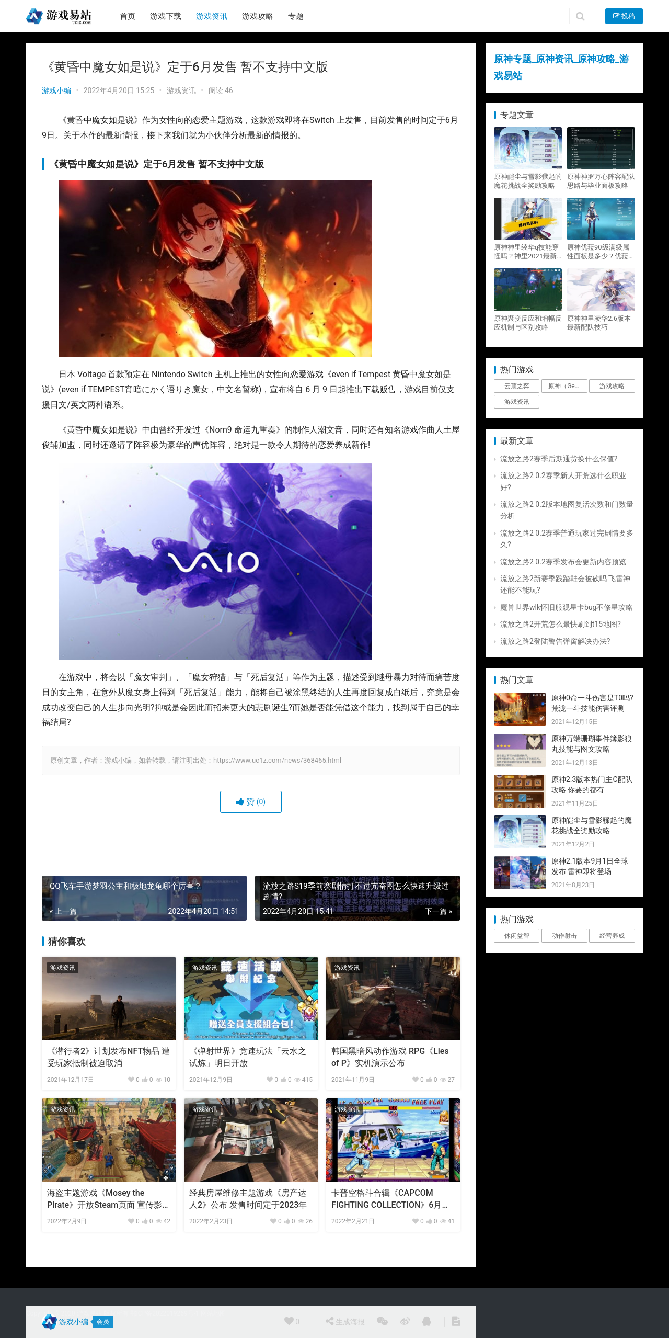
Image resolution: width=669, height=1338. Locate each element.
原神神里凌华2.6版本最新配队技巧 (599, 322)
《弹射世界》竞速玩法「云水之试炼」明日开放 (247, 1057)
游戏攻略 (257, 16)
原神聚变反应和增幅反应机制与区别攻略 (528, 322)
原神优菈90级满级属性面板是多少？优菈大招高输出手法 (601, 251)
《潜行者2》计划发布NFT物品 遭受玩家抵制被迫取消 (108, 1057)
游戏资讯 (211, 16)
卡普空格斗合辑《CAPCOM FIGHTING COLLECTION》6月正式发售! (390, 1199)
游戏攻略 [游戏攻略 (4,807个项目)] (612, 386)
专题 (296, 16)
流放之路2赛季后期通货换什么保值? (559, 459)
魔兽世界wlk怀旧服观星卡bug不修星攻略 (566, 607)
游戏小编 (56, 90)
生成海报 (345, 1321)
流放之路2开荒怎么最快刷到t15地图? (560, 624)
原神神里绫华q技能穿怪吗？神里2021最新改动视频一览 (526, 251)
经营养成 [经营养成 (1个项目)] (612, 935)
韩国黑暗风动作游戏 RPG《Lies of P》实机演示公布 (390, 1057)
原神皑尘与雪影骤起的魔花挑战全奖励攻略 (528, 181)
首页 (127, 16)
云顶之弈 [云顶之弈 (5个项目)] (516, 386)
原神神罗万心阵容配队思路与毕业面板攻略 (601, 181)
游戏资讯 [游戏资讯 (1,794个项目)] (516, 401)
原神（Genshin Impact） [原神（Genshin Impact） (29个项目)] (567, 386)
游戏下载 (165, 16)
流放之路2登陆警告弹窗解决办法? (555, 641)
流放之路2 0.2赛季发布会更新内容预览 (563, 562)
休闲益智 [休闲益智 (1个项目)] (516, 935)
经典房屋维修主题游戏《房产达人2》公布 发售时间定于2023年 (248, 1198)
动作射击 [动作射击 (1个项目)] (564, 935)
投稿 (624, 16)
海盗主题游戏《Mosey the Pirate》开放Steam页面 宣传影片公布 (104, 1199)
